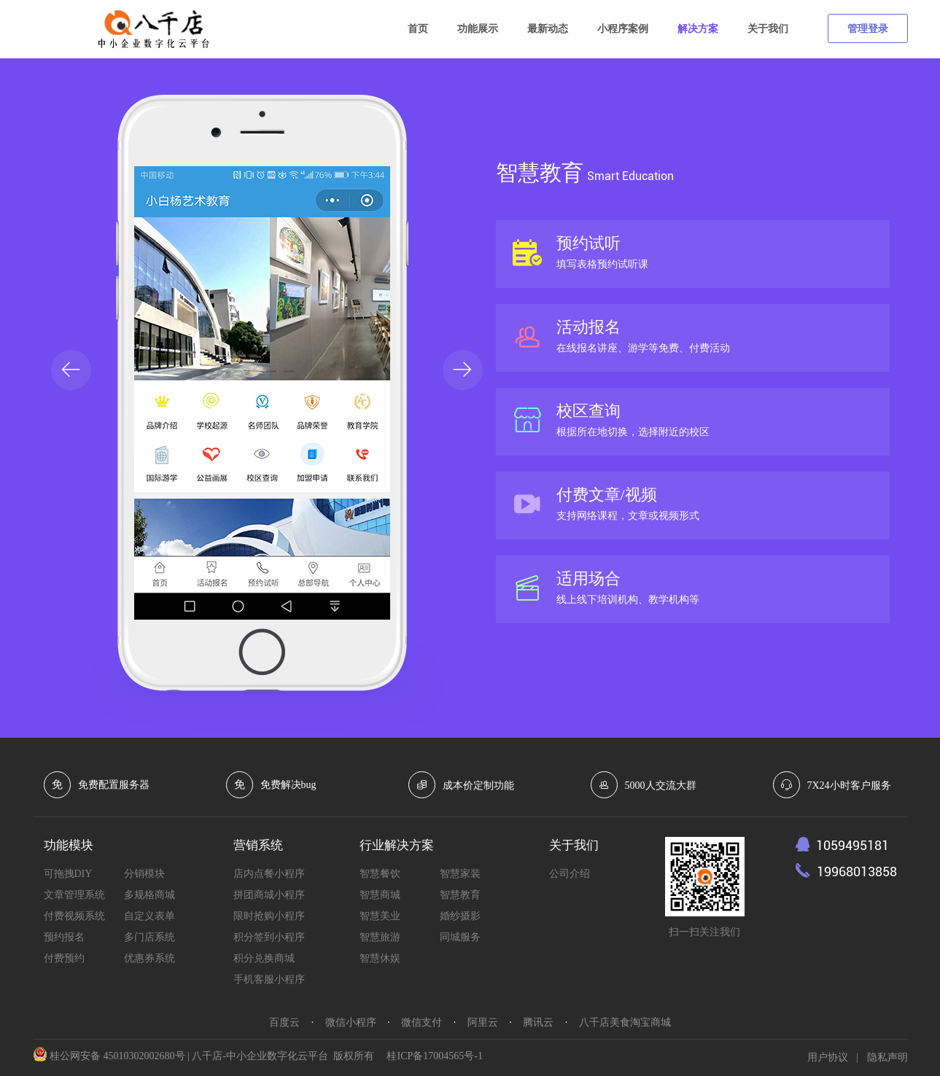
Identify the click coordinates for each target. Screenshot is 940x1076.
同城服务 (460, 937)
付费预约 (64, 958)
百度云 (284, 1022)
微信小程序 (350, 1022)
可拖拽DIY (68, 873)
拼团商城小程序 (269, 894)
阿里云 (482, 1022)
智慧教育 (460, 894)
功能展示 (477, 28)
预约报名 (64, 937)
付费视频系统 (74, 916)
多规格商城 (149, 894)
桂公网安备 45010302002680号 (117, 1055)
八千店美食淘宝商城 (625, 1022)
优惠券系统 (149, 958)
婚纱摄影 (460, 916)
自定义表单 (149, 916)
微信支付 (421, 1022)
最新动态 (547, 28)
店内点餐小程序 (269, 873)
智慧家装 (460, 873)
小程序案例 (622, 28)
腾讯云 (538, 1022)
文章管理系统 (74, 894)
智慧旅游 (380, 937)
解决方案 (697, 28)
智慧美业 (380, 916)
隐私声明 (887, 1057)
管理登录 (867, 28)
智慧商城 (380, 894)
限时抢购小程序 (269, 916)
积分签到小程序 (269, 937)
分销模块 (144, 873)
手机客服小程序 (269, 979)
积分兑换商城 (264, 958)
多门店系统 (149, 937)
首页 (418, 28)
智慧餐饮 (380, 873)
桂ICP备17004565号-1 (434, 1055)
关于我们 (767, 28)
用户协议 (827, 1057)
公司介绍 (569, 873)
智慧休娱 (380, 958)
